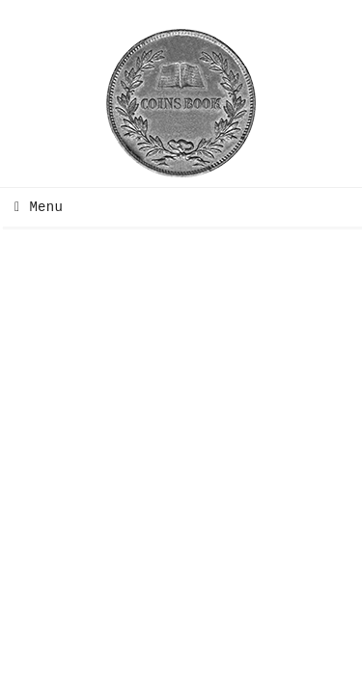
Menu (34, 207)
